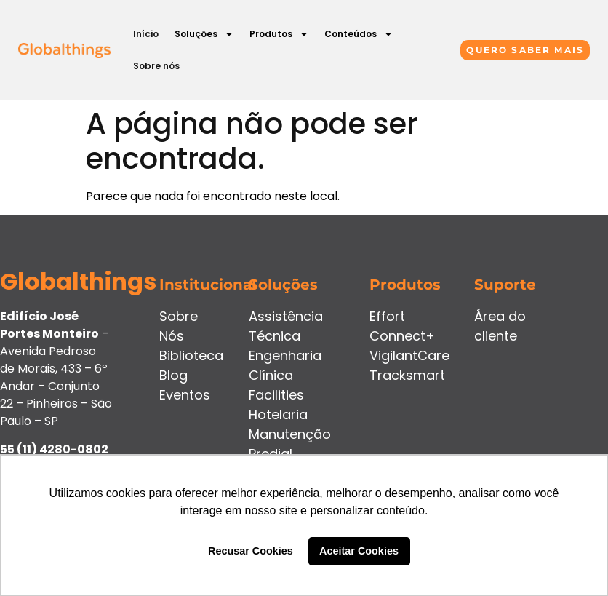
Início (146, 34)
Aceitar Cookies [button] (359, 551)
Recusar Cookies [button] (250, 551)
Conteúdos (358, 34)
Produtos (278, 34)
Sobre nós (156, 66)
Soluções (204, 34)
